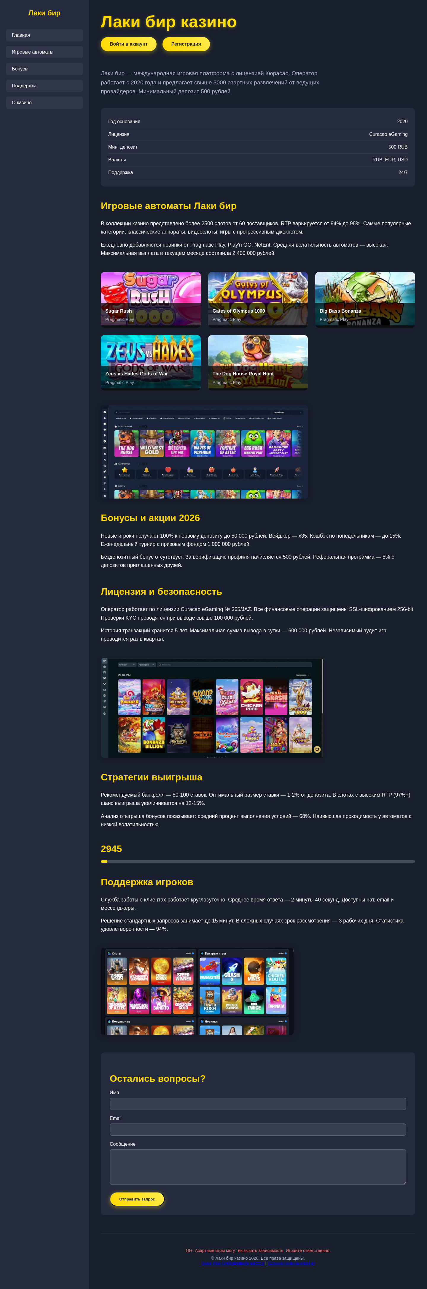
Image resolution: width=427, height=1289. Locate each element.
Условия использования (291, 1263)
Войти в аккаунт (129, 43)
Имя (114, 1092)
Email (116, 1118)
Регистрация (186, 43)
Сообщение (123, 1144)
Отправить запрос (137, 1199)
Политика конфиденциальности (232, 1263)
